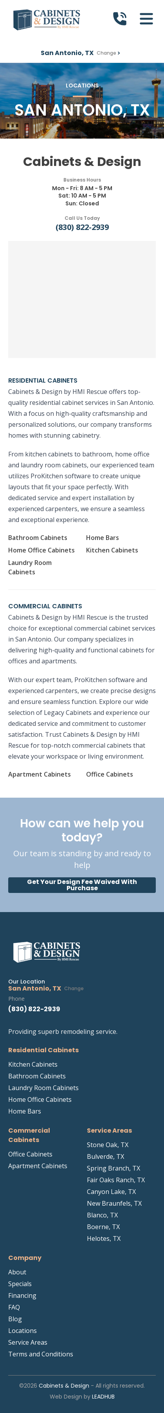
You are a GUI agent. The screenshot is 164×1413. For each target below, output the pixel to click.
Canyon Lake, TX (111, 1191)
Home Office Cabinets (41, 550)
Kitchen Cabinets (112, 550)
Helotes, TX (104, 1238)
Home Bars (102, 537)
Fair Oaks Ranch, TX (116, 1180)
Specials (20, 1283)
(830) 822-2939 (82, 227)
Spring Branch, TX (113, 1168)
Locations (22, 1330)
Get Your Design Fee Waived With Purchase (82, 885)
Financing (22, 1295)
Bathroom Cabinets (37, 537)
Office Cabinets (109, 774)
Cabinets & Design (64, 1386)
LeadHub (103, 1397)
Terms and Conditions (40, 1354)
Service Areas (27, 1342)
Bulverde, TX (105, 1156)
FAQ (14, 1307)
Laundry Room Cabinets (30, 567)
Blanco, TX (102, 1215)
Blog (15, 1319)
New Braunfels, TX (114, 1203)
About (17, 1272)
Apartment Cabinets (39, 774)
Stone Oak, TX (107, 1144)
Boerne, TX (103, 1226)
